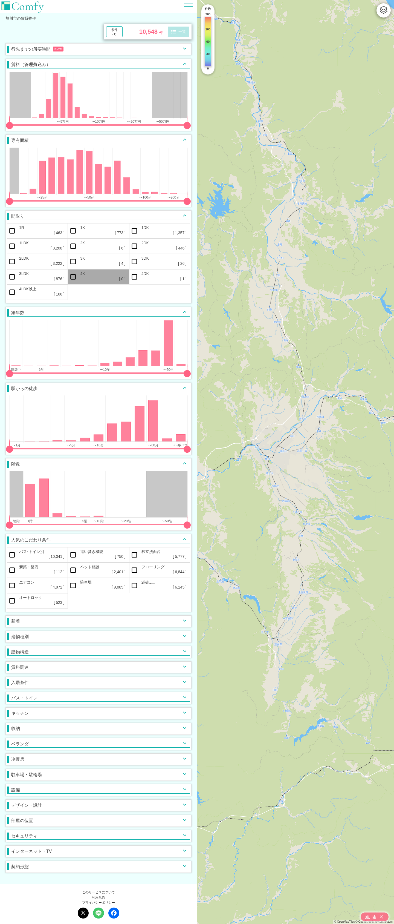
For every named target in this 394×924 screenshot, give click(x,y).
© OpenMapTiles (344, 921)
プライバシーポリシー (98, 903)
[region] (295, 462)
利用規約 (98, 897)
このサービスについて (98, 892)
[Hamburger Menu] (188, 6)
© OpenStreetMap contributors (374, 921)
